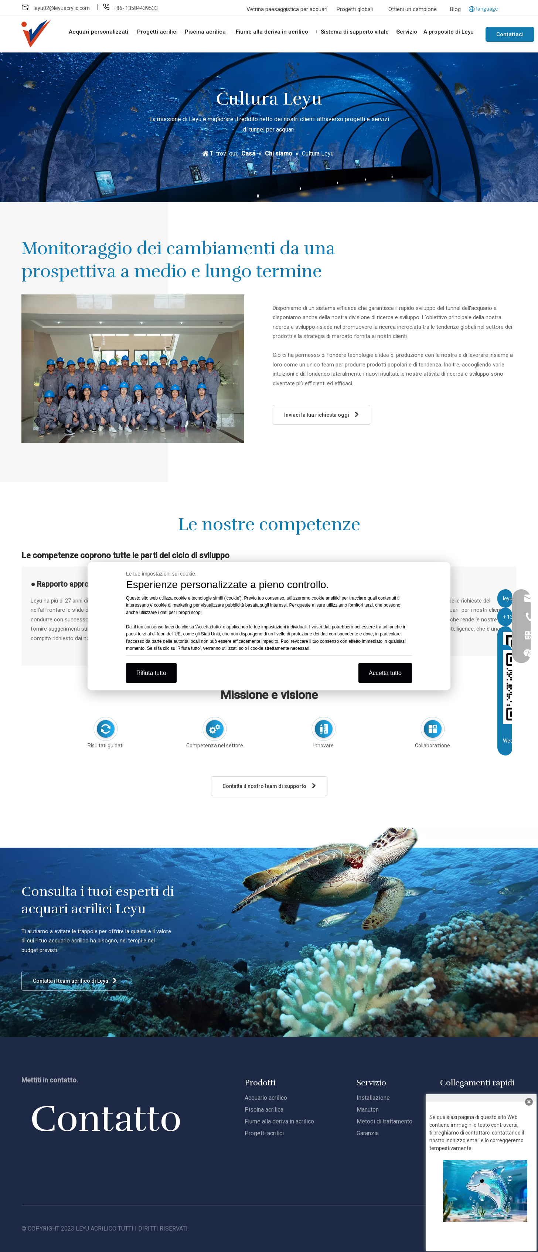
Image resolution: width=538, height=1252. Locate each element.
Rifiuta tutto (151, 672)
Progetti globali (355, 9)
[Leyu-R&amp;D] (132, 368)
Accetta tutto (385, 672)
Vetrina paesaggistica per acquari (287, 9)
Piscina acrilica (264, 1109)
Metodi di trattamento (384, 1121)
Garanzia (368, 1133)
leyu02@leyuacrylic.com (62, 8)
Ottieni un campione (412, 9)
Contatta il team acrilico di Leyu (75, 981)
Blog (455, 9)
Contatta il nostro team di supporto (269, 786)
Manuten (368, 1109)
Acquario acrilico (266, 1097)
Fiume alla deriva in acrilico (279, 1121)
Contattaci (510, 34)
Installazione (373, 1097)
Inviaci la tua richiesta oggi (321, 415)
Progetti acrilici (264, 1133)
